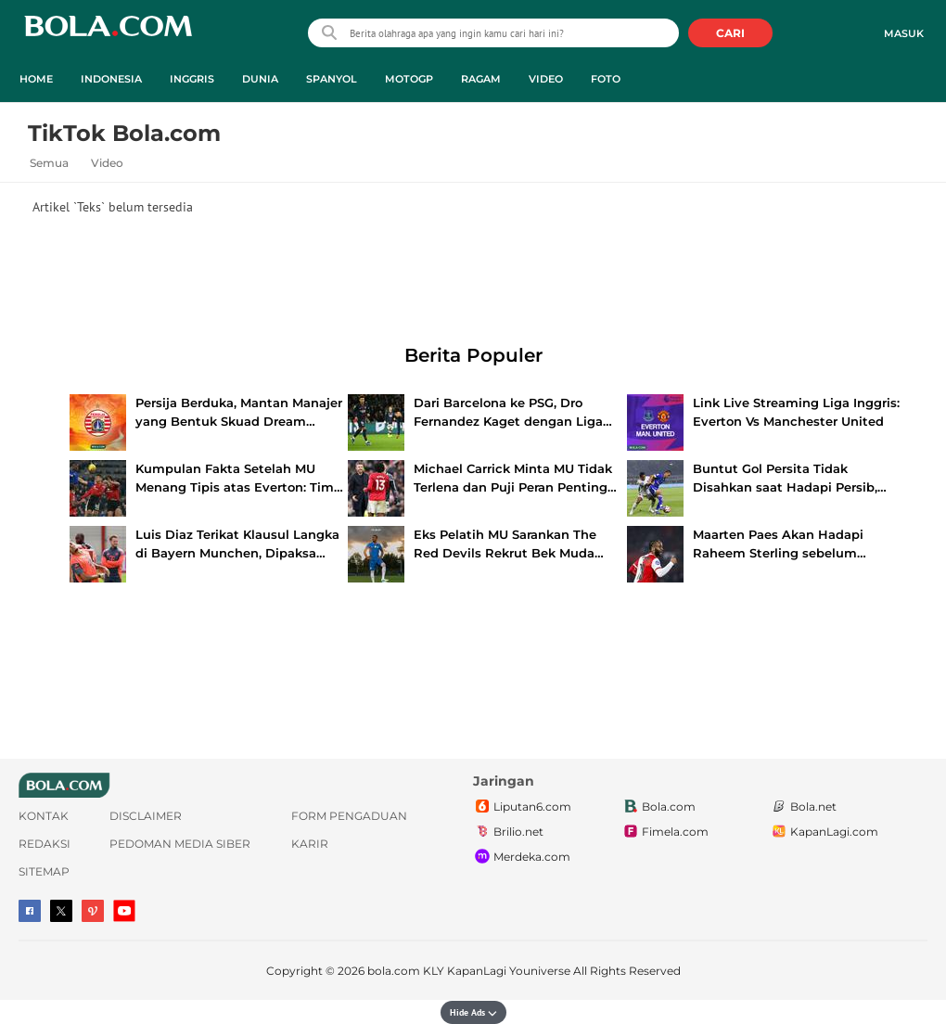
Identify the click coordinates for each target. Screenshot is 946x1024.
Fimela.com (665, 832)
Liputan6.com (522, 807)
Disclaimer (145, 816)
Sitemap (44, 871)
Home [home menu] (36, 78)
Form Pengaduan (349, 816)
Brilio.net (508, 832)
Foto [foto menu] (605, 78)
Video (107, 163)
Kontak (44, 816)
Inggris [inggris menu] (192, 78)
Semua (49, 163)
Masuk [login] (904, 33)
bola (108, 35)
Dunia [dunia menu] (260, 78)
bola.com (393, 971)
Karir (309, 844)
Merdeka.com (521, 857)
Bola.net (803, 807)
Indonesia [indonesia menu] (111, 78)
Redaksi (44, 844)
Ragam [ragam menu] (481, 78)
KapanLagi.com (824, 832)
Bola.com (658, 807)
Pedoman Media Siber (179, 844)
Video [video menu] (546, 78)
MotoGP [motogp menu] (409, 78)
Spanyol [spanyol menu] (331, 78)
